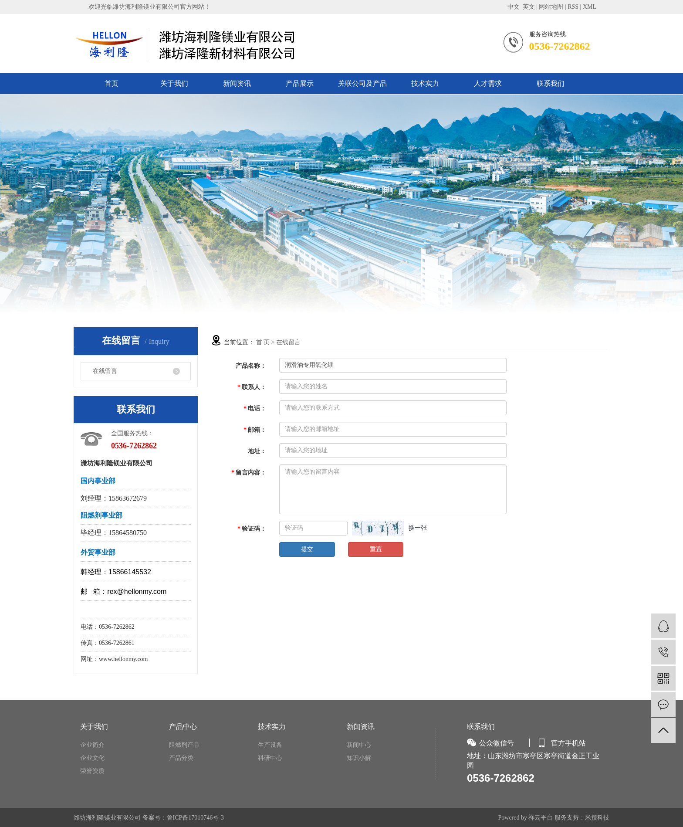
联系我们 (551, 83)
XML (589, 6)
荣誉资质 (92, 771)
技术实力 (425, 83)
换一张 (418, 528)
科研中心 (270, 758)
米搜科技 (597, 817)
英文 (529, 6)
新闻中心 (359, 745)
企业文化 (92, 758)
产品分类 (181, 758)
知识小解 (359, 758)
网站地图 (551, 6)
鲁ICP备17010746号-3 (195, 817)
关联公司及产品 (362, 83)
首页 (111, 83)
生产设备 (270, 745)
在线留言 (105, 371)
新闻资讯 (237, 83)
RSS (573, 6)
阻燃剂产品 (184, 745)
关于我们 (174, 83)
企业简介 (92, 745)
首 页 (263, 342)
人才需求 (488, 83)
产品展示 (300, 83)
